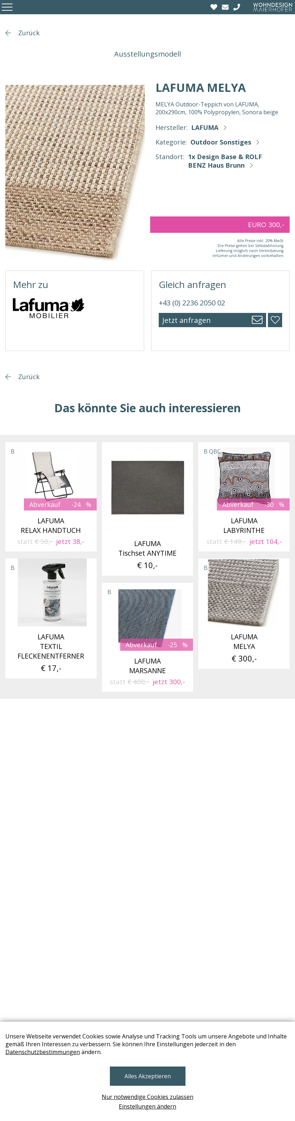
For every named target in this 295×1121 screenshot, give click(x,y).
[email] (226, 7)
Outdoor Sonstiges (220, 142)
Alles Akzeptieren (147, 1076)
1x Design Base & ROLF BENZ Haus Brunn (225, 160)
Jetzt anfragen (186, 320)
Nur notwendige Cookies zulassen (147, 1097)
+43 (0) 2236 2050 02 (192, 303)
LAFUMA (204, 127)
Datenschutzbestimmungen (42, 1052)
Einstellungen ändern (147, 1106)
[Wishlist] (214, 7)
